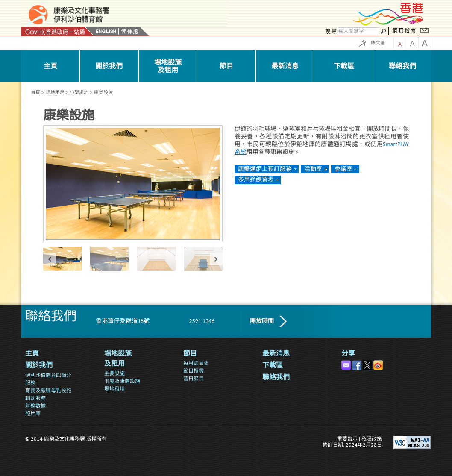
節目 (190, 353)
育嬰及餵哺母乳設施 (48, 390)
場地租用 (55, 92)
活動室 (313, 169)
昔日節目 (193, 378)
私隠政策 (371, 438)
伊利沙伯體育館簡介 (48, 375)
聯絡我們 (276, 377)
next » (216, 259)
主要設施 (114, 373)
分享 (348, 353)
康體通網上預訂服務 (265, 169)
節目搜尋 (193, 370)
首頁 (35, 92)
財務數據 (35, 406)
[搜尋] (358, 31)
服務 (30, 382)
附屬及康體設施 (122, 381)
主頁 (32, 353)
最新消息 (276, 353)
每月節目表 (196, 363)
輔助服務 (35, 398)
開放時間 (262, 321)
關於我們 (39, 365)
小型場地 (79, 92)
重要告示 (347, 438)
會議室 (343, 169)
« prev (49, 259)
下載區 (272, 365)
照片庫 (33, 413)
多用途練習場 (256, 179)
